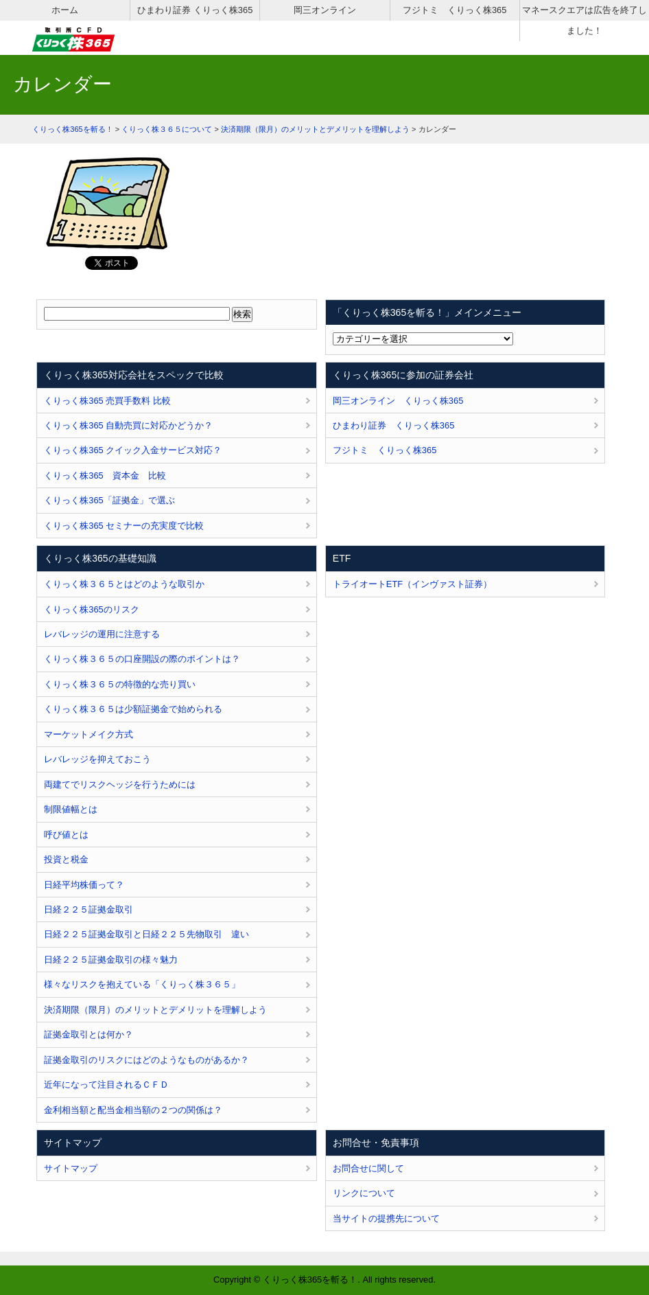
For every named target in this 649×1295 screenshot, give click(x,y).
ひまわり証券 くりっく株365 (194, 10)
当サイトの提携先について (386, 1218)
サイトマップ (70, 1168)
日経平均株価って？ (84, 885)
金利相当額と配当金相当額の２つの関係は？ (133, 1110)
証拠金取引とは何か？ (88, 1034)
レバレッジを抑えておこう (97, 759)
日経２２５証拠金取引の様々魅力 (111, 959)
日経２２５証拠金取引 (88, 909)
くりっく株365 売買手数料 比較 (107, 401)
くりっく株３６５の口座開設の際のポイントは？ (142, 659)
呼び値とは (66, 834)
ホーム (64, 10)
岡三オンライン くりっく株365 (398, 401)
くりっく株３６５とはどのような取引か (124, 584)
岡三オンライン (325, 10)
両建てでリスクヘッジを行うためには (120, 784)
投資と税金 (66, 859)
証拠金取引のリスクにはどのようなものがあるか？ (146, 1060)
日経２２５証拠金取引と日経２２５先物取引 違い (146, 934)
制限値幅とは (70, 809)
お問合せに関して (368, 1168)
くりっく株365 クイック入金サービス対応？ (133, 450)
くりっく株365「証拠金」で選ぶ (109, 500)
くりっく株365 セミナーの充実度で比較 (124, 525)
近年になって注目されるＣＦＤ (106, 1084)
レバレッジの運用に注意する (102, 634)
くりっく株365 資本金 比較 (104, 475)
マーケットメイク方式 (88, 734)
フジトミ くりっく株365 (454, 10)
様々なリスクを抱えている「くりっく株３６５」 (142, 984)
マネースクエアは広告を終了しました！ (584, 20)
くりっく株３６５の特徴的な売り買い (120, 684)
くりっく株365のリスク (91, 609)
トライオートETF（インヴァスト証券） (412, 584)
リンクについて (364, 1193)
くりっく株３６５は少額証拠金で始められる (133, 709)
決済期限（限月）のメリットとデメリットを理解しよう (155, 1010)
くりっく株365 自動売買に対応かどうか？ (128, 425)
